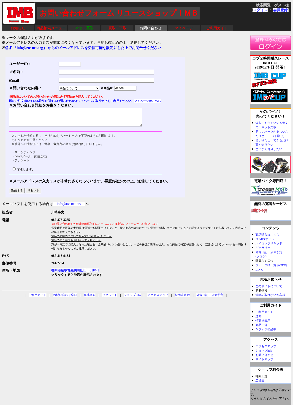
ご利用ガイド (217, 28)
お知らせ (18, 28)
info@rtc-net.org (69, 207)
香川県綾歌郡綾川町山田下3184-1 (75, 274)
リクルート (109, 298)
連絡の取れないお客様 (270, 295)
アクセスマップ (157, 298)
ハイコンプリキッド (268, 243)
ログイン (260, 10)
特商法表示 (182, 298)
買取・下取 (117, 28)
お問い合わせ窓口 (65, 298)
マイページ (184, 28)
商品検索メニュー (51, 28)
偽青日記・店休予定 (209, 298)
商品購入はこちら (267, 234)
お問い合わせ (151, 28)
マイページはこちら (147, 101)
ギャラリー (262, 247)
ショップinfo (132, 298)
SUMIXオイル (264, 239)
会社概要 (89, 298)
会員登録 (280, 10)
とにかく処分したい (268, 149)
